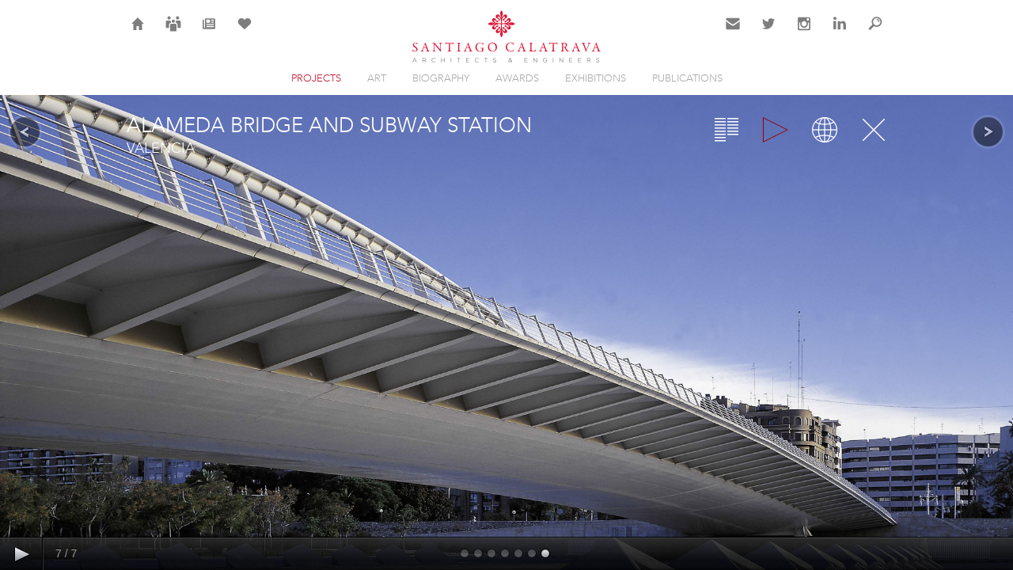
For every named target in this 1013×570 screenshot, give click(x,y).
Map (824, 129)
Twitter (769, 33)
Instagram (804, 33)
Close (873, 129)
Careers (173, 33)
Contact (733, 33)
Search (875, 33)
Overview (726, 129)
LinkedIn (840, 33)
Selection (244, 33)
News (209, 33)
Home (138, 33)
